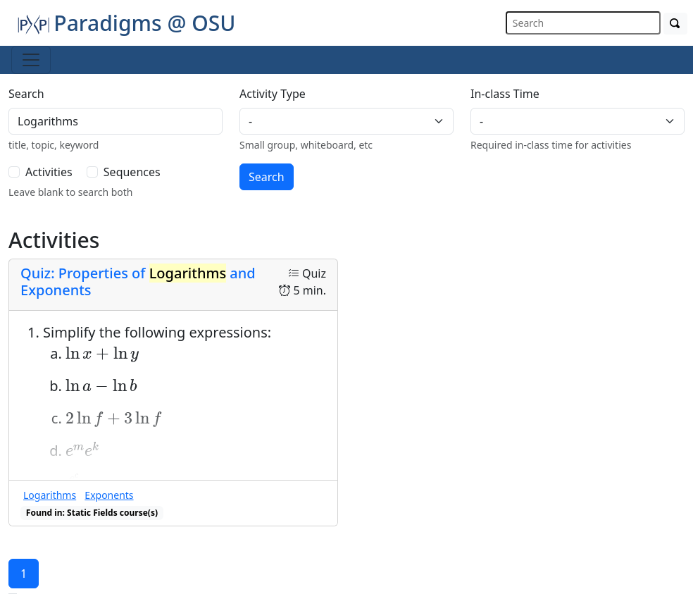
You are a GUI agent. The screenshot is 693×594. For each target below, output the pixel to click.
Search (26, 93)
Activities (49, 172)
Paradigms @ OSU (126, 22)
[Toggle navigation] (31, 60)
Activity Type (272, 93)
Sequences (132, 172)
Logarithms (49, 495)
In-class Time (504, 93)
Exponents (109, 495)
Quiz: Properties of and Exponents (138, 281)
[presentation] (102, 355)
